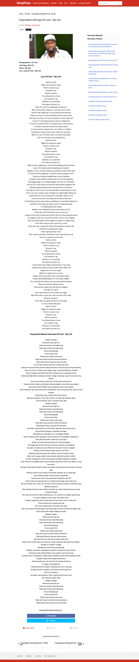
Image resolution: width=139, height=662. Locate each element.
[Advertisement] (103, 160)
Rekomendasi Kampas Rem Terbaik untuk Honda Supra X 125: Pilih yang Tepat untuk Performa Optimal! (103, 53)
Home (21, 14)
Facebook (43, 616)
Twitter (59, 616)
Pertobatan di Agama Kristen (98, 119)
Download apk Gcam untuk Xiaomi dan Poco (104, 101)
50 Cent (27, 14)
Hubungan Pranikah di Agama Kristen (101, 106)
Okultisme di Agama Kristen (98, 110)
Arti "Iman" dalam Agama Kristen (100, 124)
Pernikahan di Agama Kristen (98, 115)
